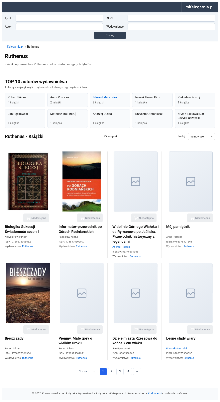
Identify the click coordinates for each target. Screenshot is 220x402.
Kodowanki (155, 393)
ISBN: (109, 18)
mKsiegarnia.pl (14, 46)
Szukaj (110, 35)
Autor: (8, 26)
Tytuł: (8, 18)
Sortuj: (182, 136)
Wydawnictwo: (115, 26)
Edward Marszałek (105, 97)
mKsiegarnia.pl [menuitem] (199, 7)
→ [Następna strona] (137, 371)
